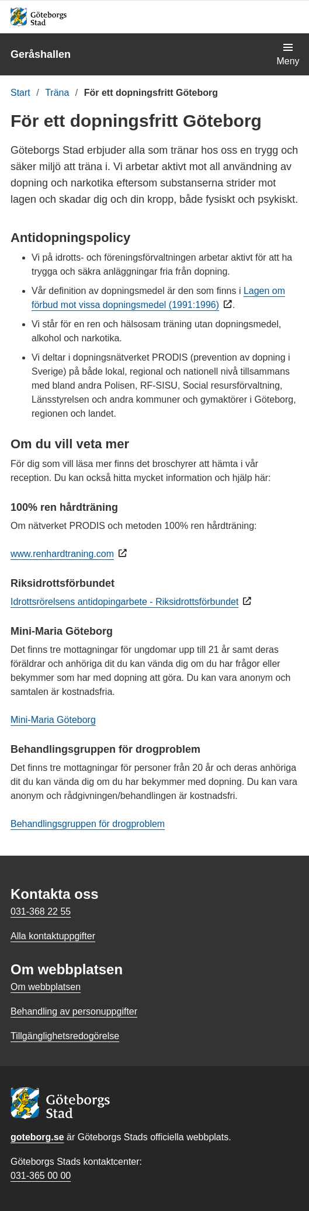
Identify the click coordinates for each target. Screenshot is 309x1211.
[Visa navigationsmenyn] (288, 54)
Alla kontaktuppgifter (53, 936)
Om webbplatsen (46, 987)
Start (20, 93)
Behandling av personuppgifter (74, 1011)
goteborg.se (37, 1137)
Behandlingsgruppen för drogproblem (88, 824)
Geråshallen (41, 54)
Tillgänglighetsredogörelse (65, 1036)
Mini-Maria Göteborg (53, 720)
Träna (57, 93)
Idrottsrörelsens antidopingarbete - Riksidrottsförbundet (124, 602)
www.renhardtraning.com (62, 554)
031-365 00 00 (41, 1176)
